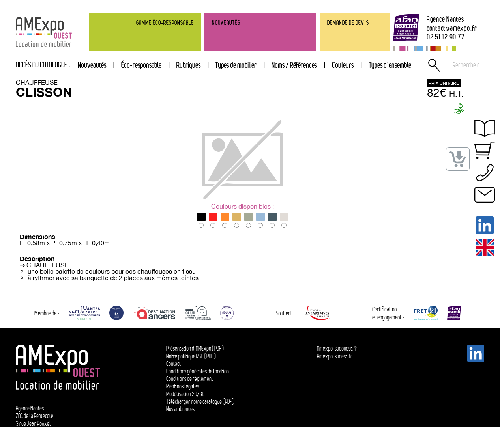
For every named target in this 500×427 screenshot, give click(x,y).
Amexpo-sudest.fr (334, 356)
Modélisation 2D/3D (185, 394)
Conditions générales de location (197, 371)
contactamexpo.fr (452, 28)
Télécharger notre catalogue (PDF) (200, 401)
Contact (173, 363)
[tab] (188, 65)
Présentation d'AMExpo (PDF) (195, 348)
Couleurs (343, 64)
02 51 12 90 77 (446, 37)
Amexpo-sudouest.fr (337, 348)
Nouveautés (92, 64)
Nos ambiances (180, 409)
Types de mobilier (236, 64)
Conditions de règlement (189, 378)
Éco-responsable (141, 64)
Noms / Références (294, 64)
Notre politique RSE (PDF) (191, 356)
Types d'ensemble (390, 64)
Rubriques (188, 64)
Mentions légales (182, 386)
